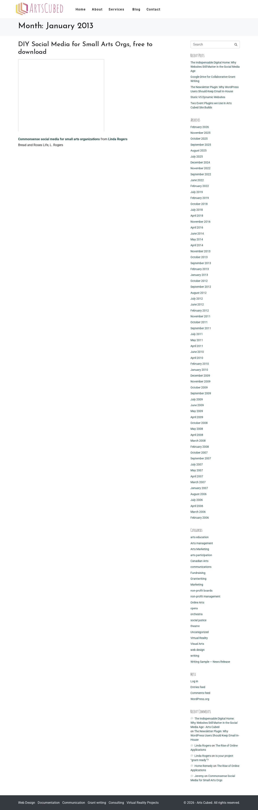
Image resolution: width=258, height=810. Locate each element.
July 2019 (196, 192)
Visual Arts (197, 643)
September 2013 (200, 263)
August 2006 (198, 494)
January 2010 (199, 369)
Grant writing (97, 803)
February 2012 (199, 310)
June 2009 (197, 405)
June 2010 (197, 351)
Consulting (116, 803)
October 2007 (199, 452)
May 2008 (196, 428)
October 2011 (199, 322)
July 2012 (196, 298)
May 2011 (196, 340)
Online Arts (197, 602)
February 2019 (199, 197)
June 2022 (197, 180)
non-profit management (205, 596)
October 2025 (199, 138)
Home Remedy (204, 765)
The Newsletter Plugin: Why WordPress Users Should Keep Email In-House (214, 735)
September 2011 (200, 328)
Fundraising (197, 572)
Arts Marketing (199, 549)
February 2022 (199, 186)
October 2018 (199, 204)
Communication (73, 803)
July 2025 (196, 156)
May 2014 (196, 239)
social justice (198, 620)
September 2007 (200, 458)
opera (194, 608)
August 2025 (198, 150)
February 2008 (199, 446)
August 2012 (198, 292)
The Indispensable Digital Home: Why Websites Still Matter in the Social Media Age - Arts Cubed (213, 723)
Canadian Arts (199, 561)
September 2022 (200, 174)
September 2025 (200, 144)
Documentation (49, 803)
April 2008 (196, 434)
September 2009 (200, 393)
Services (116, 9)
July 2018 (196, 209)
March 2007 (198, 482)
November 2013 (200, 251)
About (97, 9)
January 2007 (199, 488)
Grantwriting (198, 578)
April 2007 (196, 476)
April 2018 (196, 215)
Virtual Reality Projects (143, 803)
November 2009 (200, 381)
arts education (199, 537)
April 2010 (196, 357)
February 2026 (199, 127)
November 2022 (200, 168)
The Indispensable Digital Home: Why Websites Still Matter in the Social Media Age (215, 67)
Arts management (201, 543)
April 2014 (196, 245)
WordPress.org (199, 699)
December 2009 (200, 375)
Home (81, 9)
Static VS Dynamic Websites (207, 97)
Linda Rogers (117, 139)
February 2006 (199, 517)
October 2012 (199, 280)
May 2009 (196, 411)
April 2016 (196, 227)
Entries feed (197, 687)
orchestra (196, 614)
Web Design (26, 803)
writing (194, 655)
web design (197, 649)
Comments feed (200, 693)
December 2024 (200, 162)
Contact (153, 9)
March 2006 (198, 511)
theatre (195, 626)
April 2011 (196, 346)
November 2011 (200, 316)
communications (200, 566)
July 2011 (196, 334)
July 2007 (196, 464)
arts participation (201, 555)
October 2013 (199, 257)
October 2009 (199, 387)
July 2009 (196, 399)
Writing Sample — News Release (210, 661)
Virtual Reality (199, 638)
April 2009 (196, 417)
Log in (194, 681)
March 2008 (198, 440)
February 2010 (199, 363)
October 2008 (199, 423)
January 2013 (199, 274)
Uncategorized (199, 632)
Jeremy (199, 776)
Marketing (196, 584)
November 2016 (200, 221)
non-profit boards (201, 590)
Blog (136, 9)
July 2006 (196, 500)
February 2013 (199, 269)
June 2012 (197, 304)
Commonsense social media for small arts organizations (59, 139)
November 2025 (200, 132)
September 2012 (200, 286)
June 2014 (197, 233)
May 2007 (196, 470)
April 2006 (196, 506)
